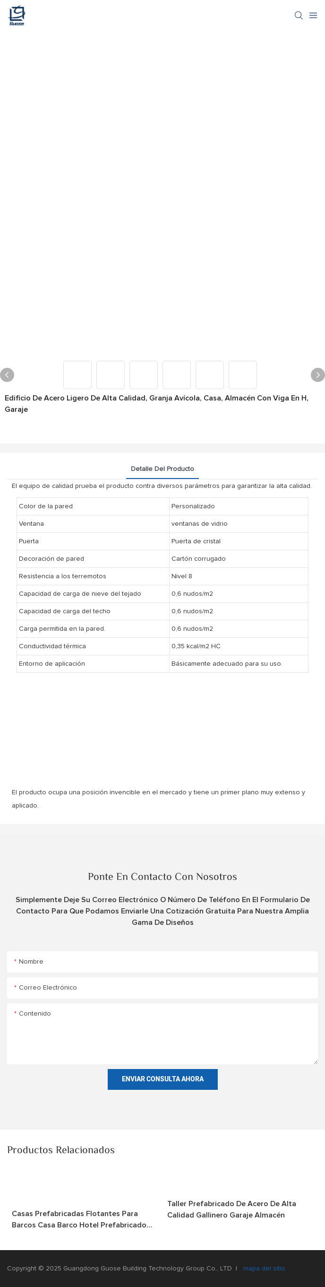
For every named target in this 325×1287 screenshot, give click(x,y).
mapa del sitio (263, 1268)
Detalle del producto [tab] (162, 469)
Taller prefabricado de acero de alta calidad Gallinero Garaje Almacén (231, 1209)
